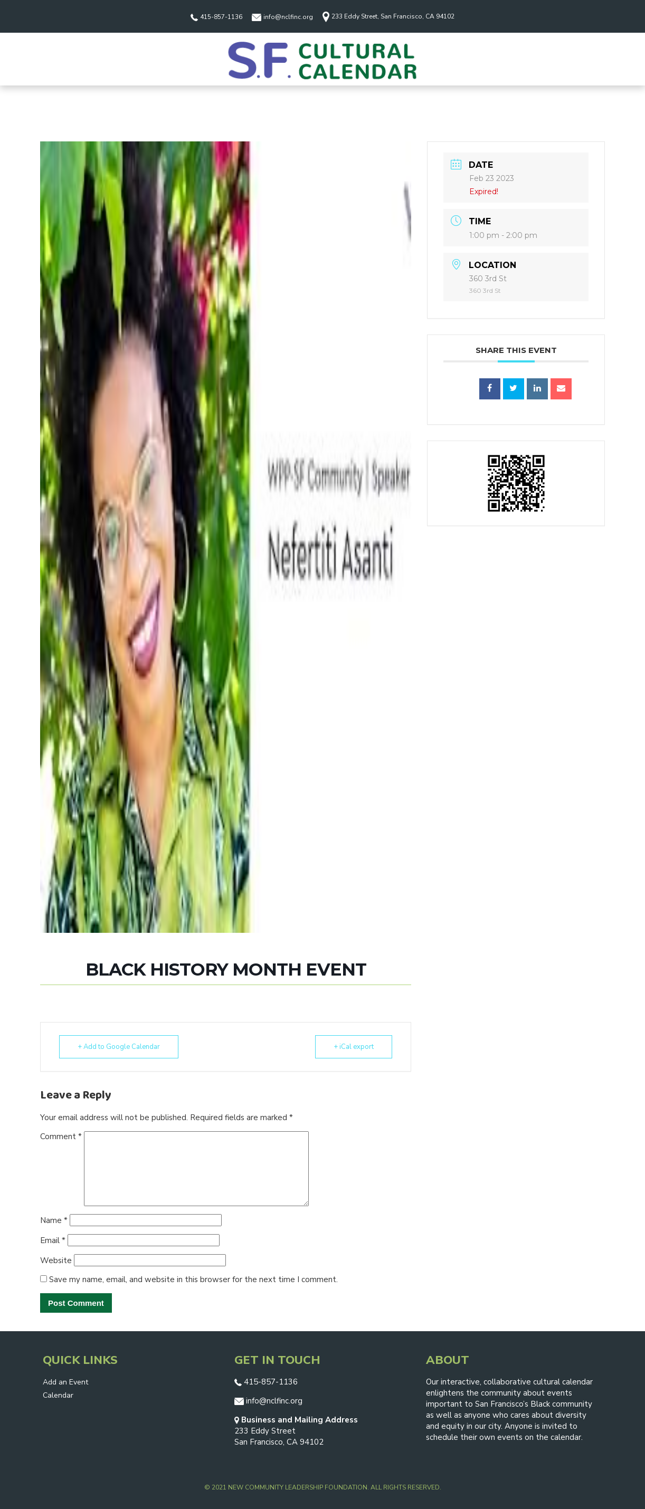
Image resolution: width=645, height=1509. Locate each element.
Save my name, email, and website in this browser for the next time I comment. (193, 1279)
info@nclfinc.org (282, 17)
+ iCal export (354, 1047)
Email (52, 1240)
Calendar (58, 1395)
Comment (61, 1136)
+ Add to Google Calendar (119, 1047)
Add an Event (65, 1382)
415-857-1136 (216, 17)
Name (54, 1220)
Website (56, 1260)
